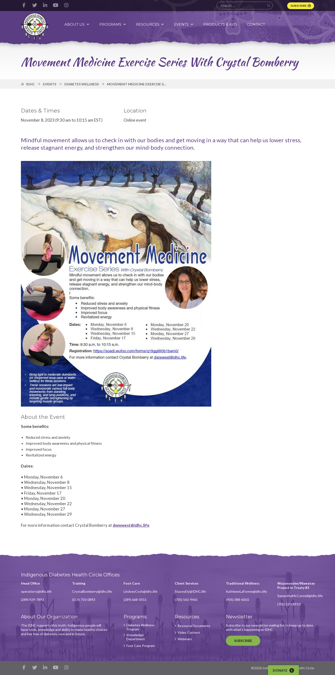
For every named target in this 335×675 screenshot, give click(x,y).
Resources (150, 24)
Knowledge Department (135, 637)
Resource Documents (194, 626)
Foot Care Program (140, 646)
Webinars (185, 639)
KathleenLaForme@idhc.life (246, 591)
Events (184, 24)
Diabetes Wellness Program (140, 627)
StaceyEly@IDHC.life (190, 591)
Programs (112, 24)
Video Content (189, 632)
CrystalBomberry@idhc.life (92, 591)
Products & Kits (220, 24)
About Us (77, 24)
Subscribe (299, 5)
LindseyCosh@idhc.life (140, 591)
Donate (283, 670)
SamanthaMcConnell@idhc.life (300, 596)
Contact (256, 24)
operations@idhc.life (36, 591)
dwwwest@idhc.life (131, 525)
